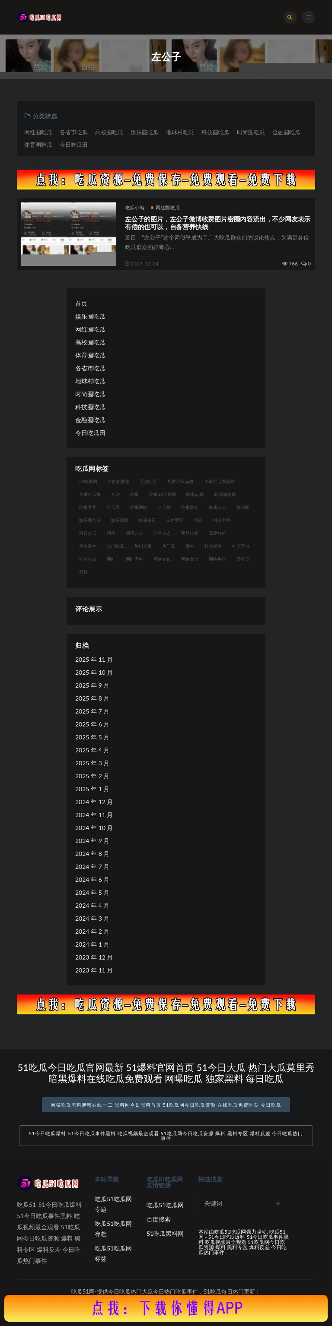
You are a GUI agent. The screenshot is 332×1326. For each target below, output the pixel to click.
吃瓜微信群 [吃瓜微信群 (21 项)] (225, 494)
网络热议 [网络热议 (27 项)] (217, 559)
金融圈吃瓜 (286, 132)
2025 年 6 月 (92, 724)
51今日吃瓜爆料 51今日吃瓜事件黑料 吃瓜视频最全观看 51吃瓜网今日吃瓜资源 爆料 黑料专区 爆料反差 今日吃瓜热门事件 (166, 1135)
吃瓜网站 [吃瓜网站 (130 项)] (138, 507)
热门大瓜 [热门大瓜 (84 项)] (143, 546)
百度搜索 (159, 1219)
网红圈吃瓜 (38, 132)
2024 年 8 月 (92, 853)
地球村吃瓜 (180, 132)
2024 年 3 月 (92, 918)
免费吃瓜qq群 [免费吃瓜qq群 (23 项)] (180, 481)
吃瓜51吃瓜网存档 (113, 1229)
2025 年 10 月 (94, 672)
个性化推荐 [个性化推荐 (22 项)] (118, 481)
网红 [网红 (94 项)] (111, 559)
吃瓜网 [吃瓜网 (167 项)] (113, 507)
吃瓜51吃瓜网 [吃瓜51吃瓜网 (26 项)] (162, 494)
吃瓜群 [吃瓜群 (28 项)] (164, 507)
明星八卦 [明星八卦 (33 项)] (134, 533)
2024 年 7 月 (92, 866)
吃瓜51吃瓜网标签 (113, 1253)
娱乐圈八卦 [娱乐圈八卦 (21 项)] (90, 520)
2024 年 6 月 (92, 879)
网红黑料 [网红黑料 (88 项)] (134, 559)
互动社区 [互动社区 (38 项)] (148, 481)
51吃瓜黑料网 (165, 1233)
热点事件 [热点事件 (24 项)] (87, 546)
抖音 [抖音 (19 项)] (198, 520)
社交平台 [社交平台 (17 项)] (240, 546)
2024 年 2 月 (92, 931)
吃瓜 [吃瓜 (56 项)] (134, 494)
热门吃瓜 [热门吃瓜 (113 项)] (115, 546)
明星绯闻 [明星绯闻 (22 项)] (189, 533)
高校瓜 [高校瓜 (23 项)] (242, 559)
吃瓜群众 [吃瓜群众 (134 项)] (189, 507)
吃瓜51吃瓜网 (165, 1205)
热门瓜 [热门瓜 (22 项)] (168, 546)
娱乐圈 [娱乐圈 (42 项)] (242, 507)
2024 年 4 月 (92, 905)
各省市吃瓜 (74, 132)
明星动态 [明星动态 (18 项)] (162, 533)
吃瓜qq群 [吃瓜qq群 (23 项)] (195, 494)
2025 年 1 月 (92, 788)
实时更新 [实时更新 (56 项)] (175, 520)
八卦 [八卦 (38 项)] (115, 494)
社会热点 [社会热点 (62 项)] (87, 559)
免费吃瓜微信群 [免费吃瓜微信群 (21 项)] (219, 481)
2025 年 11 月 (94, 659)
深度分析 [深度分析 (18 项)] (217, 533)
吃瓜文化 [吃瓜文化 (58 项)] (87, 507)
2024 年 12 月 (94, 801)
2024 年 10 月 (94, 827)
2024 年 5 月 (92, 892)
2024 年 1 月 (92, 944)
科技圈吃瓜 (215, 132)
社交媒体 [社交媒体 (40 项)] (213, 546)
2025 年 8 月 (92, 698)
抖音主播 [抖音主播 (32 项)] (221, 520)
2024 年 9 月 (92, 840)
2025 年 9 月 (92, 685)
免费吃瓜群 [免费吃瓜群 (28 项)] (90, 494)
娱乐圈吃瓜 (145, 132)
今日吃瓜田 (74, 144)
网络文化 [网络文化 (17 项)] (162, 559)
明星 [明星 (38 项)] (111, 533)
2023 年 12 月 (94, 957)
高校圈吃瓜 (109, 132)
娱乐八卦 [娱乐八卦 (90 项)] (217, 507)
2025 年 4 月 (92, 750)
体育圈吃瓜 (38, 144)
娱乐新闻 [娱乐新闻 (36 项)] (119, 520)
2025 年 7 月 (92, 711)
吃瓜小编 (134, 207)
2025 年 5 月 (92, 737)
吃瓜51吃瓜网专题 (113, 1204)
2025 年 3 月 (92, 763)
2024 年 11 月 (94, 814)
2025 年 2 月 (92, 776)
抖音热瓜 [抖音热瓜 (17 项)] (87, 533)
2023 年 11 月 (94, 970)
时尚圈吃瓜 (251, 132)
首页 (81, 303)
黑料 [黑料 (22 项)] (83, 572)
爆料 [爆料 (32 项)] (189, 546)
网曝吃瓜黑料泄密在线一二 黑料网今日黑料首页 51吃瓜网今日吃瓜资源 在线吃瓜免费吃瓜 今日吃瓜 (166, 1105)
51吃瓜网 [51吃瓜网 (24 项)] (88, 481)
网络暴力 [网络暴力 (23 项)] (189, 559)
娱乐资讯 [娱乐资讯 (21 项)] (147, 520)
